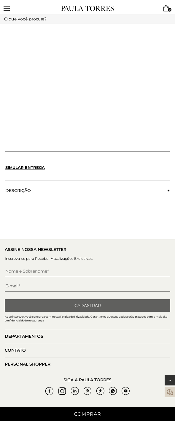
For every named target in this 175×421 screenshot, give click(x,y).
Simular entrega (25, 167)
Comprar (87, 414)
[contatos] (170, 392)
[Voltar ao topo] (170, 380)
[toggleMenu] (9, 8)
